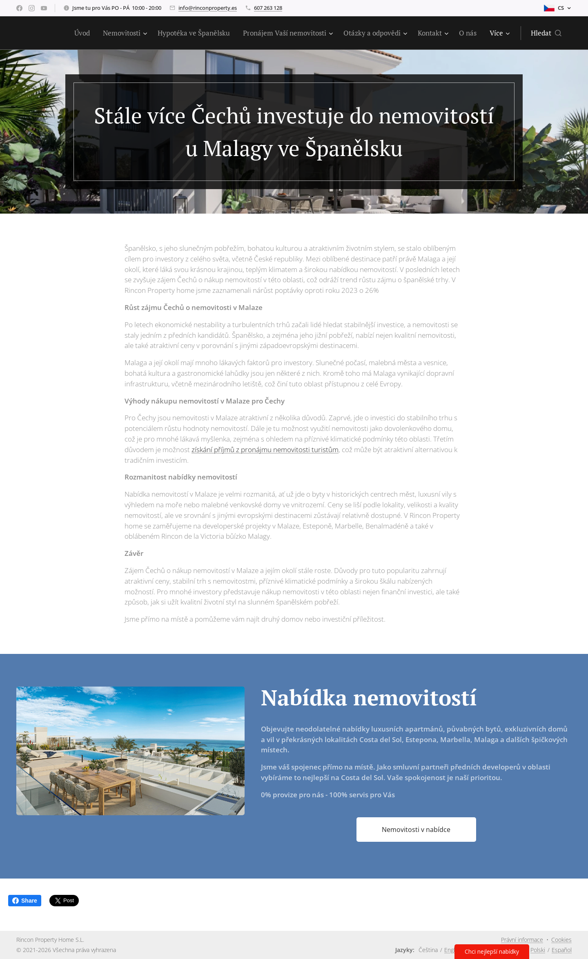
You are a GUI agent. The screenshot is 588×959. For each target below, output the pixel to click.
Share (24, 900)
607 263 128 (268, 7)
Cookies (561, 939)
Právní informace (522, 939)
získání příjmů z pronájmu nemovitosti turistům (265, 449)
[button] (546, 33)
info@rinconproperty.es (207, 7)
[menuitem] (84, 33)
